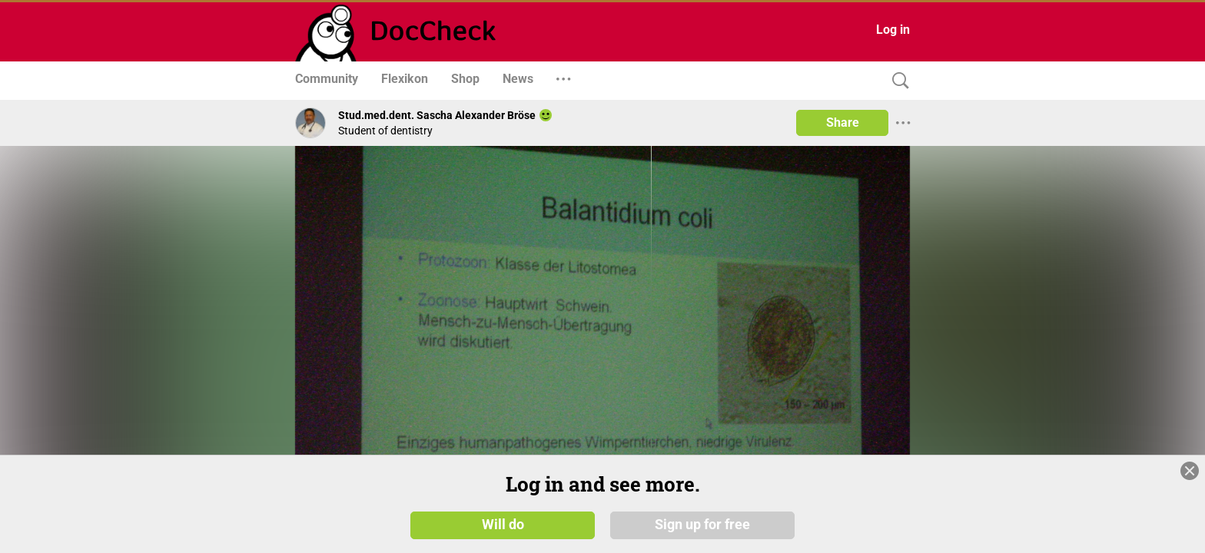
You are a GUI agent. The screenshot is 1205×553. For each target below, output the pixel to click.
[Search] (897, 81)
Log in (893, 29)
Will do (503, 523)
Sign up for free (702, 523)
